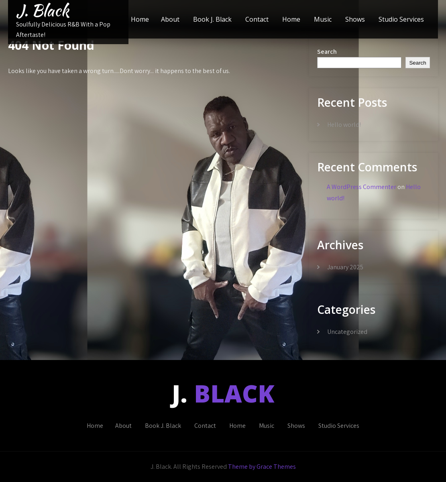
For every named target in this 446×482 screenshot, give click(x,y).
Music (323, 19)
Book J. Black (212, 19)
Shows (355, 19)
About (170, 19)
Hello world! (344, 124)
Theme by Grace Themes (262, 466)
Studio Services (401, 19)
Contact (257, 19)
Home (140, 19)
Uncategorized (347, 331)
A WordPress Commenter (361, 187)
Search (327, 51)
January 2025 (345, 267)
